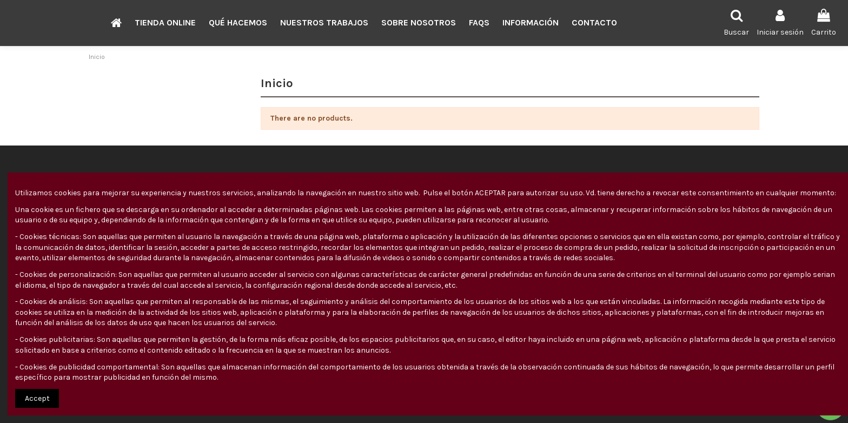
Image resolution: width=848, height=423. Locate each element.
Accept (37, 398)
